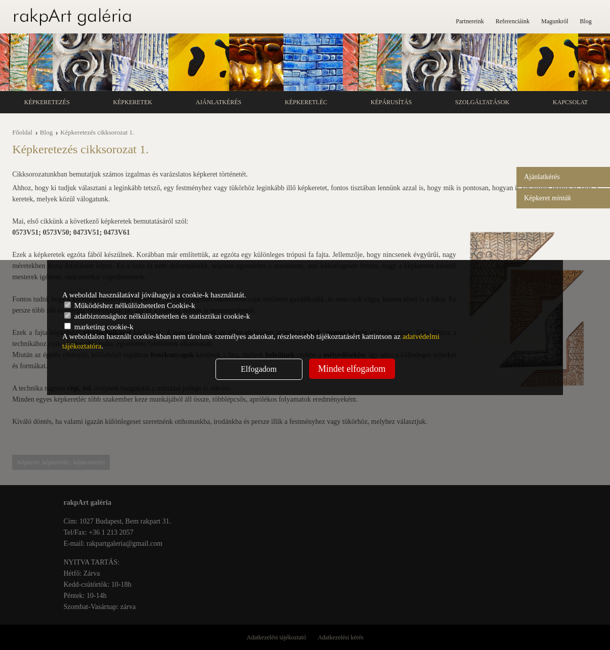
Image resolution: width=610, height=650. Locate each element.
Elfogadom (259, 369)
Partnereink (470, 21)
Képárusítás (391, 102)
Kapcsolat (570, 102)
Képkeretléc (306, 102)
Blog (585, 21)
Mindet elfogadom (351, 369)
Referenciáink (513, 21)
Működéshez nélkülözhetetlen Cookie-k (129, 305)
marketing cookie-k (99, 327)
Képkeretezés (47, 102)
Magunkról (554, 21)
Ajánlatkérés (219, 102)
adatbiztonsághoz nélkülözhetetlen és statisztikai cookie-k (157, 316)
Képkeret (547, 198)
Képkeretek (132, 102)
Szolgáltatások (482, 102)
